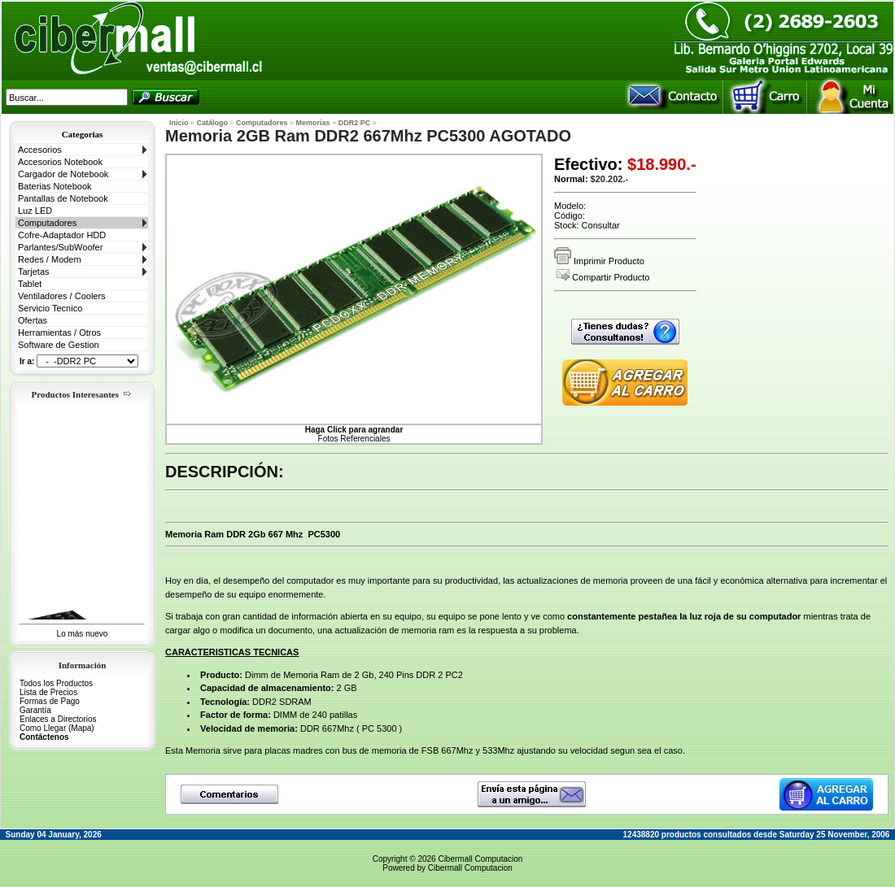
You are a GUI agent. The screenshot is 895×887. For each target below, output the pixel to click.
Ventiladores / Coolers (62, 296)
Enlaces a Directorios (58, 719)
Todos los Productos (56, 683)
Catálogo (213, 123)
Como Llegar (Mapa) (57, 728)
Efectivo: (588, 164)
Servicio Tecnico (50, 308)
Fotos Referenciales (354, 434)
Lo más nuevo (82, 633)
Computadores (47, 223)
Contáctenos (44, 737)
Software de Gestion (58, 345)
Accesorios (40, 149)
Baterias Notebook (55, 186)
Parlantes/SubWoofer (60, 247)
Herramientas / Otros (59, 332)
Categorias (82, 134)
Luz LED (35, 210)
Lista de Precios (48, 692)
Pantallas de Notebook (63, 198)
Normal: (571, 179)
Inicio (179, 123)
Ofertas (32, 320)
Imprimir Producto (599, 261)
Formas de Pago (50, 701)
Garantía (35, 710)
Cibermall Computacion (480, 858)
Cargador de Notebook (63, 174)
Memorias (313, 123)
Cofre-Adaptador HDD (62, 235)
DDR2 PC (354, 123)
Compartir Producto (603, 277)
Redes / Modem (49, 259)
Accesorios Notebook (60, 162)
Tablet (29, 284)
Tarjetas (34, 271)
